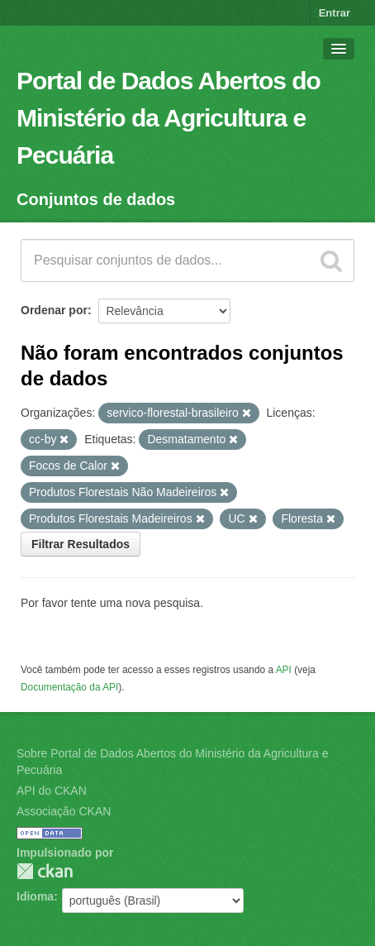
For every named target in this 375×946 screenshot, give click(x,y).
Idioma (35, 896)
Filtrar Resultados (80, 544)
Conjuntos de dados (96, 199)
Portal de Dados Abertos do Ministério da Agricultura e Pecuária (168, 118)
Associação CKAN (64, 811)
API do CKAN (52, 790)
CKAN (45, 871)
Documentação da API (69, 687)
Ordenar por (54, 310)
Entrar (334, 13)
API (284, 670)
